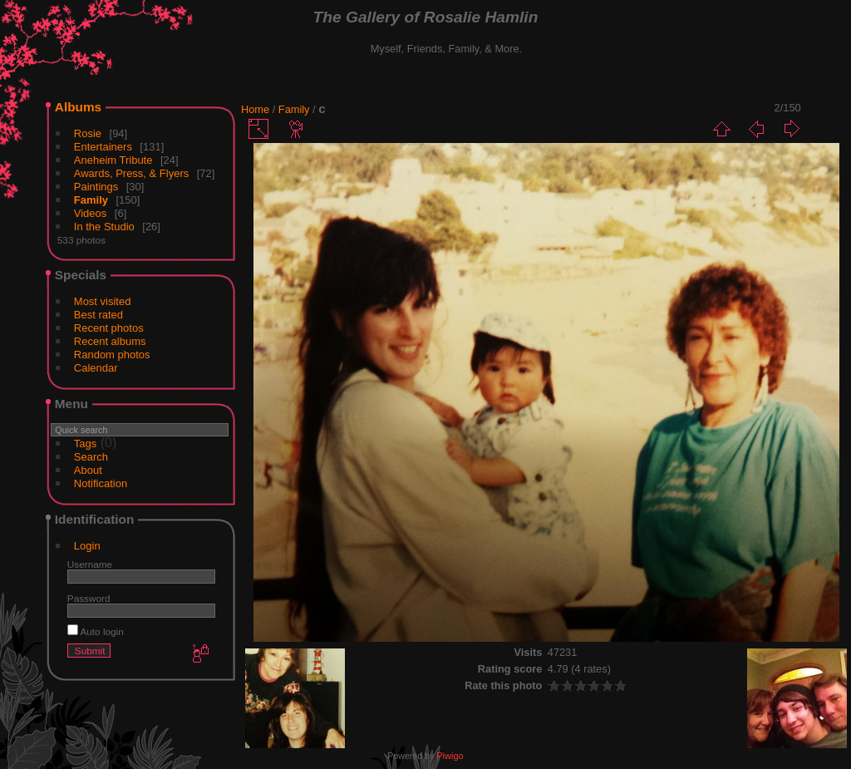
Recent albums (110, 341)
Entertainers (103, 146)
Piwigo (449, 756)
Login (87, 546)
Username (89, 564)
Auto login (95, 631)
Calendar (96, 368)
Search (91, 457)
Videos (90, 213)
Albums (78, 107)
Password (89, 598)
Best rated (98, 314)
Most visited (102, 301)
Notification (100, 483)
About (88, 470)
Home (255, 109)
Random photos (112, 354)
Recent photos (109, 328)
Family (91, 200)
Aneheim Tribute (113, 160)
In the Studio (104, 226)
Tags (85, 443)
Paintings (96, 186)
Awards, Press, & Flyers (131, 173)
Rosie (87, 133)
